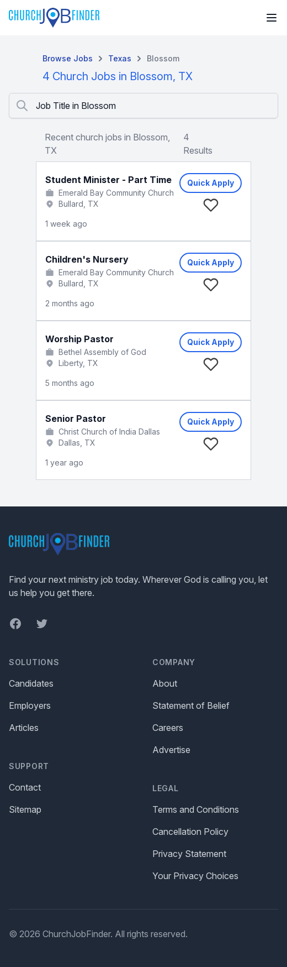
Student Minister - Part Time (108, 179)
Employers (30, 705)
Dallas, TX (77, 442)
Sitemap (25, 809)
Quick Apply (210, 182)
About (164, 683)
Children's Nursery (87, 259)
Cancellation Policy (190, 831)
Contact (25, 787)
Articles (24, 727)
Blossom (163, 58)
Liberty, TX (78, 363)
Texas (119, 58)
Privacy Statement (189, 853)
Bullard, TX (79, 203)
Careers (167, 727)
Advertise (171, 749)
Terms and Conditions (195, 809)
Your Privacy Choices (195, 875)
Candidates (31, 683)
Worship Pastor (79, 338)
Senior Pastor (75, 418)
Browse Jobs (67, 58)
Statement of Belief (191, 705)
